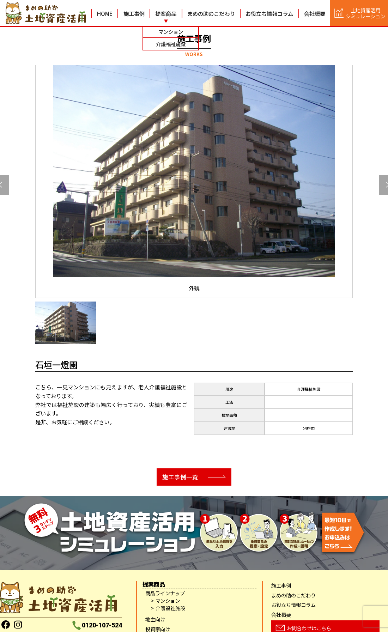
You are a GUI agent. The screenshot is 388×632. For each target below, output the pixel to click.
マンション (168, 601)
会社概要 (314, 13)
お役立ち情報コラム (269, 13)
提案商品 (165, 13)
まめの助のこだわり (211, 13)
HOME (105, 13)
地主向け (155, 619)
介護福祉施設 (170, 608)
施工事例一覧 (178, 477)
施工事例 (134, 13)
